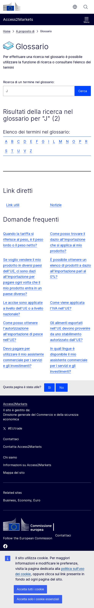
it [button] (75, 7)
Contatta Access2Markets (22, 447)
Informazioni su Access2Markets (27, 465)
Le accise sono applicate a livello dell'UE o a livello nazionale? (23, 308)
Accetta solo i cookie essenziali (38, 599)
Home (6, 31)
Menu (86, 20)
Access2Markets (15, 404)
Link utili (12, 205)
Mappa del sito (14, 472)
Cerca (85, 7)
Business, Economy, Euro (21, 500)
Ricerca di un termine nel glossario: (28, 82)
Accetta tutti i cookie (30, 589)
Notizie (56, 205)
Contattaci (63, 535)
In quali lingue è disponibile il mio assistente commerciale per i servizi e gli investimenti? (68, 360)
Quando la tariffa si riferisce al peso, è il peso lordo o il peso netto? (23, 239)
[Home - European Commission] (30, 525)
